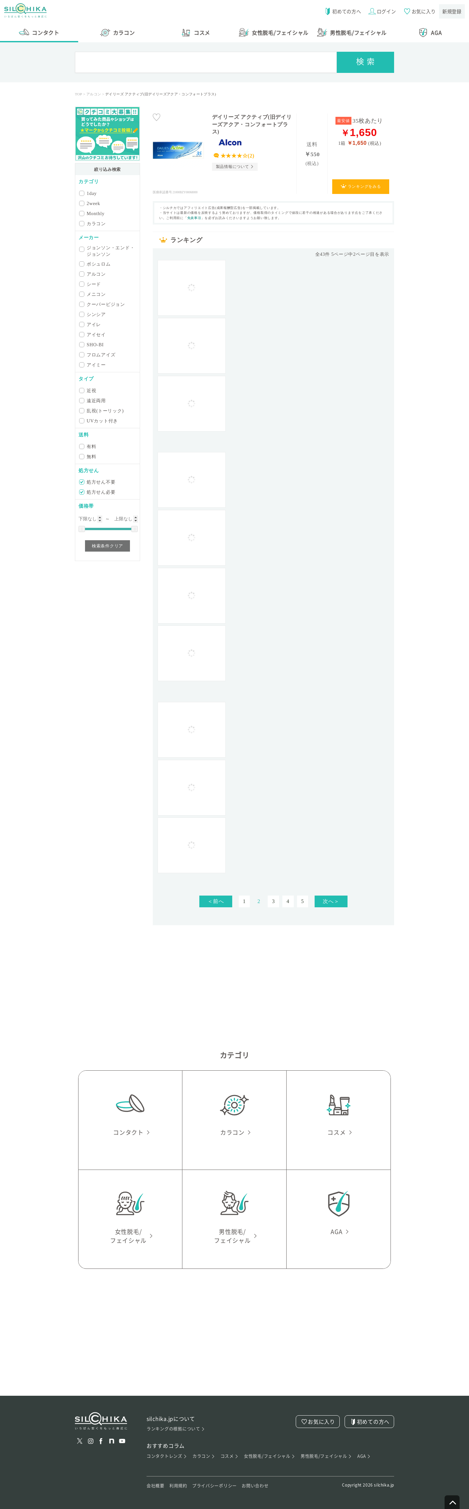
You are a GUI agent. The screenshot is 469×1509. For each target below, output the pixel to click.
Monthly (92, 213)
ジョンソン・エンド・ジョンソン (107, 251)
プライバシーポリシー (214, 1485)
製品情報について (232, 166)
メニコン (93, 294)
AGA (364, 1456)
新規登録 (452, 11)
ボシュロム (95, 264)
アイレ (90, 324)
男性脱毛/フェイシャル (326, 1456)
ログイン (380, 11)
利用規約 (178, 1485)
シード (90, 284)
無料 (88, 456)
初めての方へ (340, 11)
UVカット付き (99, 420)
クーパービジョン (102, 304)
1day (88, 193)
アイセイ (93, 334)
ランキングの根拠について (176, 1429)
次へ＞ (331, 901)
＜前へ (215, 901)
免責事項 (194, 218)
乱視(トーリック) (102, 410)
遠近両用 (93, 400)
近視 (88, 390)
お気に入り (418, 11)
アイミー (93, 364)
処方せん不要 (97, 482)
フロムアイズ (97, 354)
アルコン (93, 274)
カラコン (93, 223)
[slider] (81, 529)
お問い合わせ (255, 1485)
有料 (88, 446)
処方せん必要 (97, 492)
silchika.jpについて (171, 1418)
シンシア (93, 314)
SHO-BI (92, 344)
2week (90, 203)
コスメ (229, 1456)
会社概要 (155, 1485)
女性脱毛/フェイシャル (270, 1456)
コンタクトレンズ (167, 1456)
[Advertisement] (273, 442)
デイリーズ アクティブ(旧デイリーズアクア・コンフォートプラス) (252, 124)
